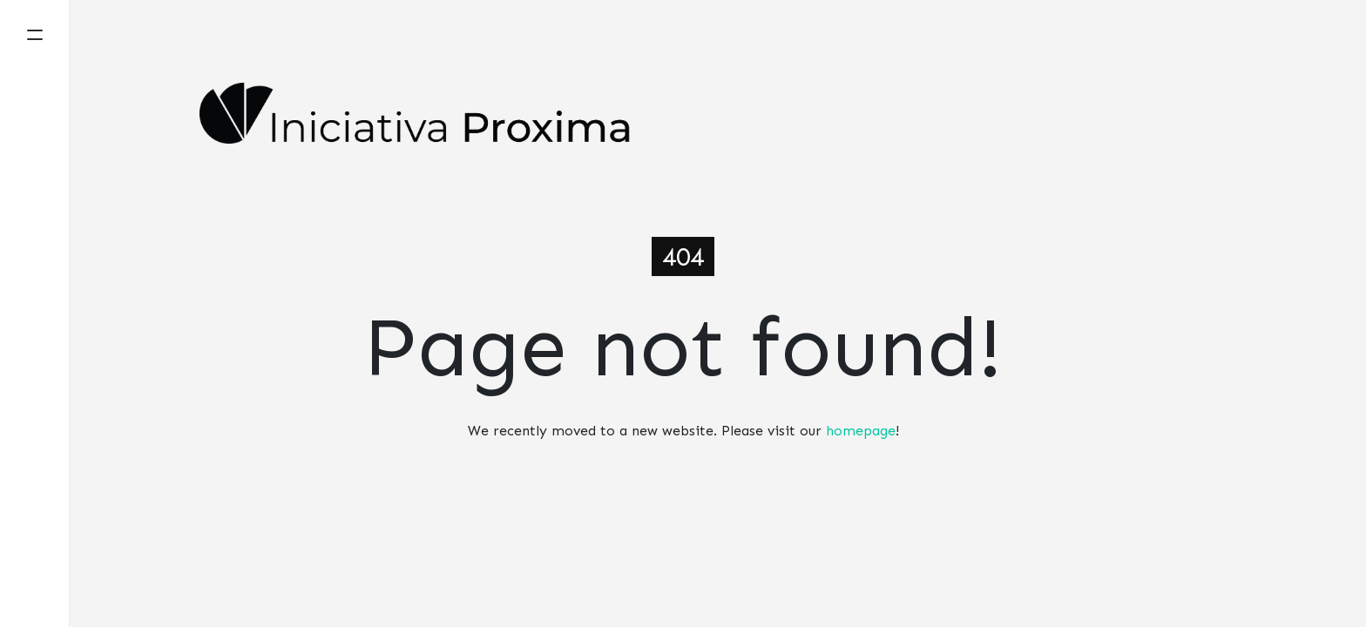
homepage (861, 430)
